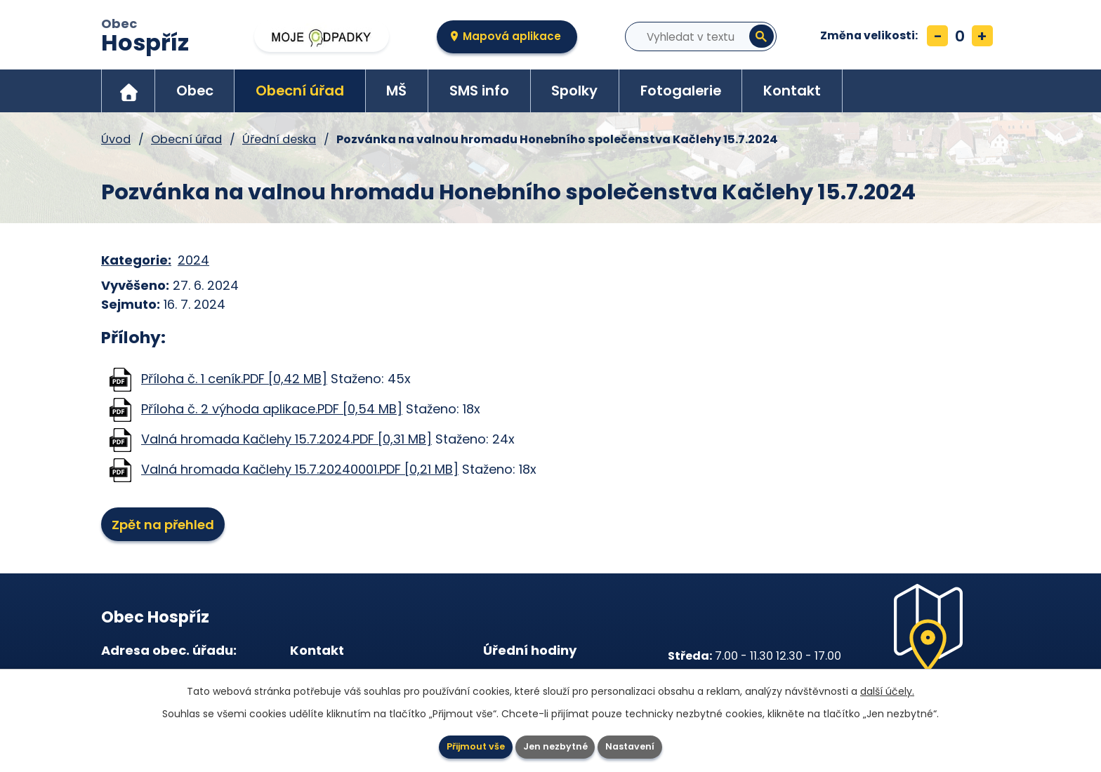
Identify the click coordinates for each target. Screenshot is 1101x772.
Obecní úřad (300, 90)
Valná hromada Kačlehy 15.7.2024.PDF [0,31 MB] (286, 439)
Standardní (959, 35)
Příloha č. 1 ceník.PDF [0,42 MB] (234, 378)
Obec (145, 37)
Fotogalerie (680, 90)
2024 (193, 260)
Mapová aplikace (512, 36)
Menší (937, 35)
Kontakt (792, 90)
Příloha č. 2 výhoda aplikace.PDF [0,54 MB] (271, 409)
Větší (982, 35)
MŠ (396, 90)
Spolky (574, 90)
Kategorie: (136, 260)
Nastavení (649, 744)
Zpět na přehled (171, 526)
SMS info (479, 90)
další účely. (887, 686)
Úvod (128, 90)
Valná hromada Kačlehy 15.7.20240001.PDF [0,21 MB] (300, 469)
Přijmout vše (457, 744)
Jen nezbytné (556, 744)
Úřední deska (279, 139)
